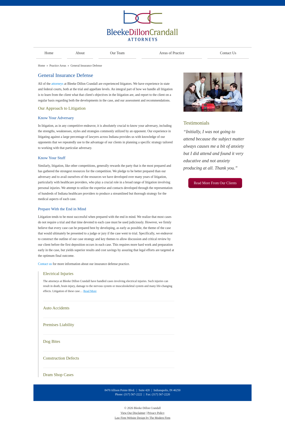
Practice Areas (57, 65)
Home (49, 53)
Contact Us (228, 53)
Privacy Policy (155, 412)
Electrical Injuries (58, 273)
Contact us (45, 264)
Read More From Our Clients (215, 183)
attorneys (57, 83)
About (80, 53)
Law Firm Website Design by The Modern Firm (142, 417)
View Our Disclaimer (133, 412)
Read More (90, 291)
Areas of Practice (171, 53)
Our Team (117, 53)
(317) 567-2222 (133, 394)
